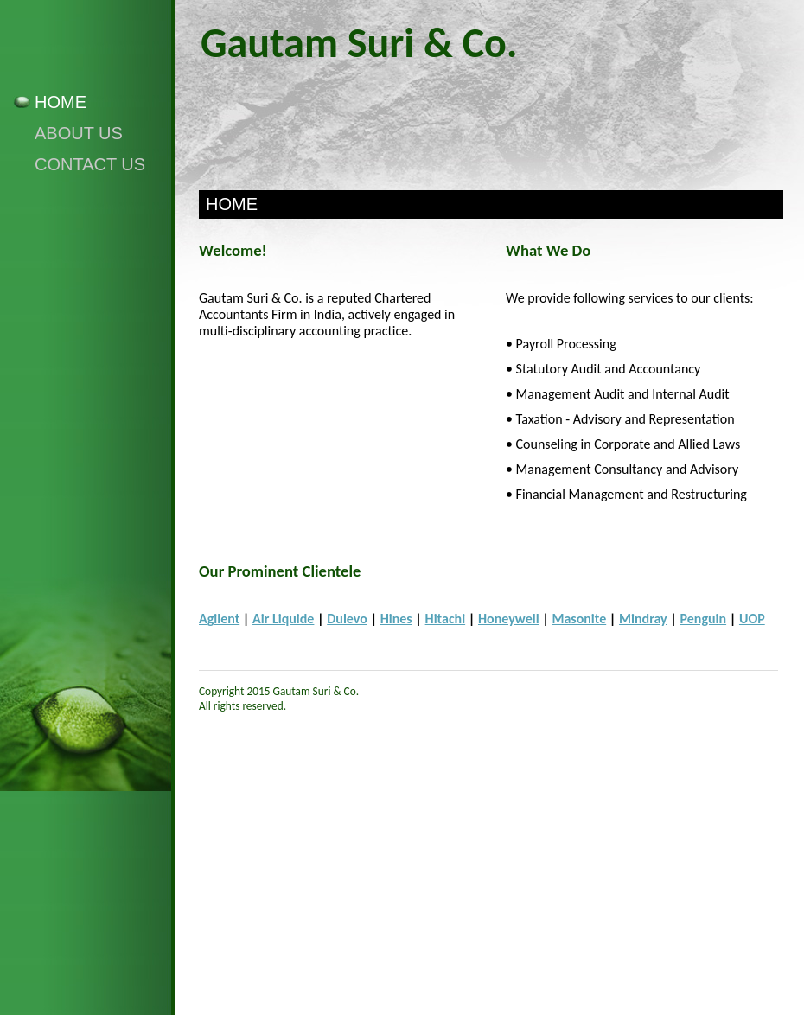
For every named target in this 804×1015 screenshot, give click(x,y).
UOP (752, 618)
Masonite (579, 618)
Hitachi (445, 618)
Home (60, 102)
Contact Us (90, 164)
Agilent (219, 618)
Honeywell (508, 618)
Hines (396, 618)
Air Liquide (283, 618)
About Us (79, 133)
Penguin (703, 618)
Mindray (643, 618)
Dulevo (347, 618)
